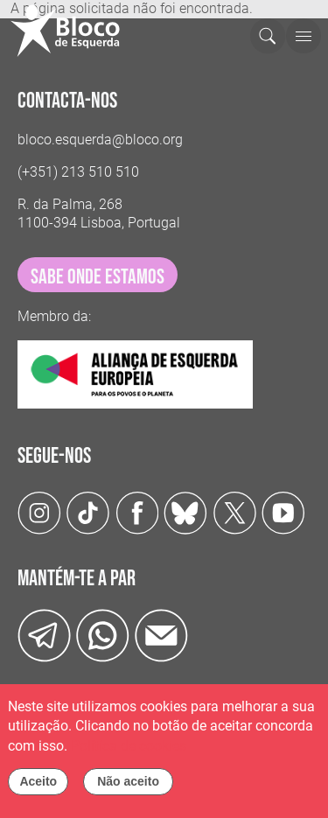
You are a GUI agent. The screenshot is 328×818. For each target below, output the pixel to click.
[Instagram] (39, 512)
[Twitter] (185, 512)
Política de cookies (128, 750)
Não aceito (128, 787)
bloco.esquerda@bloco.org (100, 139)
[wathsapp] (102, 634)
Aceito (38, 787)
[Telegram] (44, 634)
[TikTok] (88, 512)
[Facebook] (137, 512)
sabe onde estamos (97, 277)
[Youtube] (283, 512)
